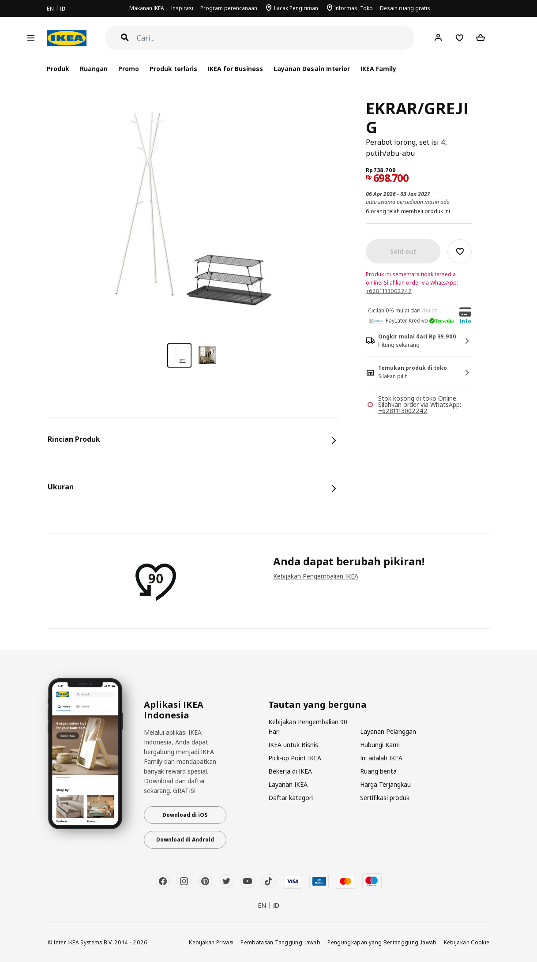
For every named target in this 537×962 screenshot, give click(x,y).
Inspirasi (182, 8)
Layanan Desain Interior (311, 68)
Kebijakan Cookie (467, 942)
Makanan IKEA (146, 8)
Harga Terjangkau (385, 784)
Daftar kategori (290, 797)
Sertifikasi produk (384, 797)
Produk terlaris (173, 68)
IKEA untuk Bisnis (293, 744)
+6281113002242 (389, 291)
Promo (128, 68)
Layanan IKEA (288, 784)
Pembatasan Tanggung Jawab (280, 942)
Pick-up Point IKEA (294, 758)
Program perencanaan (228, 8)
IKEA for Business (235, 68)
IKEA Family (378, 68)
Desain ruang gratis (405, 8)
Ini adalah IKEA (381, 758)
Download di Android (185, 839)
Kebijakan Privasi (211, 942)
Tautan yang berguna (317, 704)
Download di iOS (184, 815)
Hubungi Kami (380, 744)
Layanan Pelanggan (388, 731)
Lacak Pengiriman (296, 8)
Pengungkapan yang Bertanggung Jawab (382, 942)
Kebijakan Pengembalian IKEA (315, 576)
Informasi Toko (353, 8)
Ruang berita (378, 771)
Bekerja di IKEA (290, 771)
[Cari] (276, 38)
